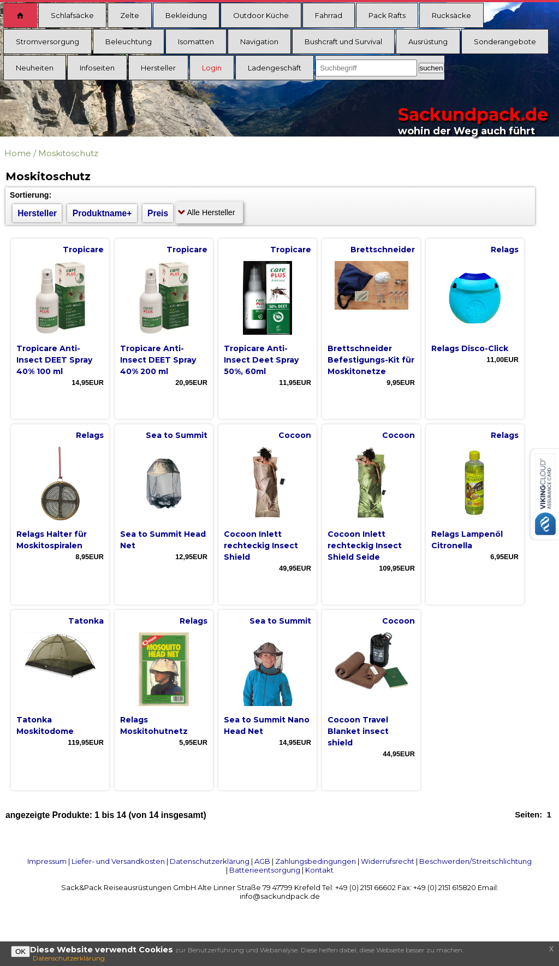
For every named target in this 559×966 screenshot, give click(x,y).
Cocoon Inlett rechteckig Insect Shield (261, 545)
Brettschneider (382, 249)
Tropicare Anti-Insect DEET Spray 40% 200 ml (158, 359)
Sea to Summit (176, 435)
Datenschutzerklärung (209, 861)
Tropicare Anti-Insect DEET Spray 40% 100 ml (54, 359)
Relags (505, 249)
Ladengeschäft (274, 67)
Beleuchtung (128, 41)
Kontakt (319, 870)
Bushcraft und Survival (343, 41)
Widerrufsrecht (387, 861)
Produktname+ (102, 213)
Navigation (259, 41)
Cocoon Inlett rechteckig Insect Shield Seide (365, 545)
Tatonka (86, 621)
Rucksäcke (451, 15)
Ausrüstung (428, 41)
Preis (157, 213)
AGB (262, 861)
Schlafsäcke (72, 15)
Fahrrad (328, 15)
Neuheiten (34, 67)
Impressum (47, 861)
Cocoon (294, 435)
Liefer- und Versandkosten (118, 861)
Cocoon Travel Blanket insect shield (358, 731)
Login (212, 67)
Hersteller (158, 67)
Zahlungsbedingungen (315, 861)
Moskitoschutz (68, 153)
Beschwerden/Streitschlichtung (475, 861)
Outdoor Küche (261, 15)
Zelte (129, 15)
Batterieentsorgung (264, 870)
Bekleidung (186, 15)
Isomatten (196, 41)
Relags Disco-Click (469, 348)
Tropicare (83, 249)
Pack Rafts (387, 15)
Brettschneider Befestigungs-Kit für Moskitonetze (371, 359)
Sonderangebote (505, 41)
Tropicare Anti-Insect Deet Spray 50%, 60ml (261, 359)
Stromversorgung (47, 41)
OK (20, 951)
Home (17, 153)
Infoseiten (97, 67)
